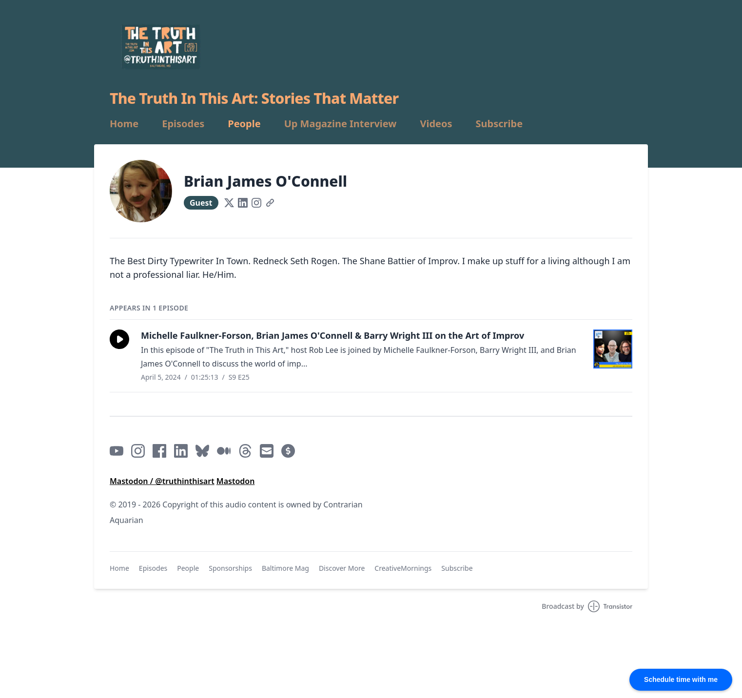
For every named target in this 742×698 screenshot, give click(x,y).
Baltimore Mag (285, 568)
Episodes (183, 124)
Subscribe (499, 124)
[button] (119, 339)
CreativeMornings (402, 568)
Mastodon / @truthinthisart (162, 481)
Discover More (342, 568)
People (244, 124)
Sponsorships (230, 568)
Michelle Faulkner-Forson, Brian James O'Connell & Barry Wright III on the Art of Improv (332, 335)
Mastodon (235, 481)
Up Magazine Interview (340, 124)
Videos (436, 124)
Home (124, 124)
